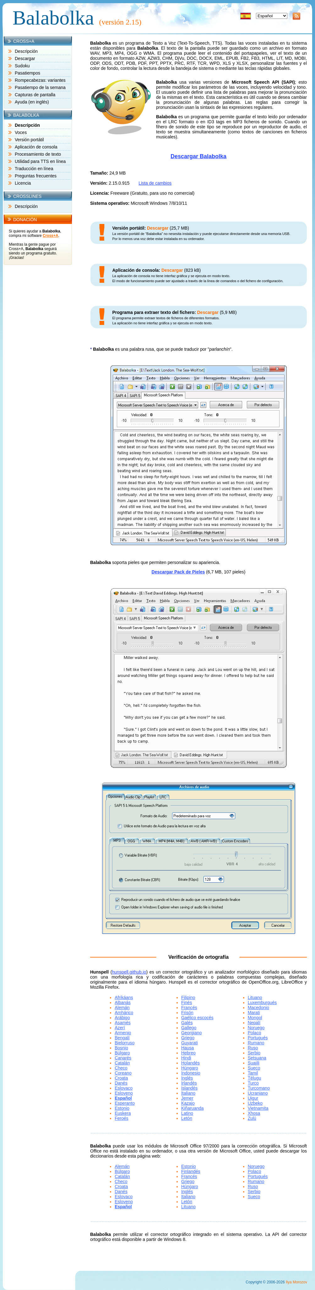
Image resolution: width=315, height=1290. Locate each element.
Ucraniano (258, 1093)
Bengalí (122, 1037)
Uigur (253, 1098)
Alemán (122, 1007)
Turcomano (259, 1088)
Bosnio (121, 1047)
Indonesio (190, 1072)
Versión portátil (29, 139)
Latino (187, 1113)
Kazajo (188, 1103)
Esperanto (125, 1103)
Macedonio (258, 1007)
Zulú (252, 1118)
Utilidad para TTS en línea (40, 161)
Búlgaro (122, 1052)
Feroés (121, 1118)
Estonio (122, 1108)
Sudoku (22, 65)
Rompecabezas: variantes (40, 80)
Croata (121, 1078)
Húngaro (189, 1067)
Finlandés (190, 1171)
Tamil (253, 1072)
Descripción (26, 51)
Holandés (190, 1062)
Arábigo (122, 1017)
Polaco (254, 1032)
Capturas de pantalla (35, 94)
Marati (254, 1012)
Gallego (188, 1027)
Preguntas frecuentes (36, 175)
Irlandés (189, 1083)
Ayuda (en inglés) (32, 101)
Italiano (188, 1093)
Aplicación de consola (36, 146)
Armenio (123, 1032)
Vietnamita (258, 1108)
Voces (21, 132)
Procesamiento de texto (38, 154)
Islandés (189, 1088)
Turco (253, 1083)
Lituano (255, 997)
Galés (187, 1022)
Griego (187, 1037)
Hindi (186, 1057)
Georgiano (191, 1032)
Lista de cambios (154, 183)
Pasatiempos (27, 72)
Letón (186, 1118)
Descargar (25, 58)
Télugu (254, 1078)
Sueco (254, 1067)
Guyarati (189, 1042)
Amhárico (124, 1012)
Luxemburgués (262, 1002)
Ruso (253, 1047)
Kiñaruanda (192, 1108)
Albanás (123, 1002)
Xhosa (254, 1113)
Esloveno (124, 1093)
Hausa (187, 1047)
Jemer (187, 1098)
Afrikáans (124, 997)
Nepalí (254, 1022)
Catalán (122, 1062)
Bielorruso (124, 1042)
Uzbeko (255, 1103)
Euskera (123, 1113)
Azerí (120, 1027)
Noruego (256, 1027)
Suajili (253, 1062)
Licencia (23, 183)
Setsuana (257, 1057)
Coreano (123, 1072)
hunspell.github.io (129, 971)
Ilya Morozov (296, 1282)
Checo (121, 1067)
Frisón (187, 1012)
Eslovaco (124, 1088)
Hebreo (188, 1052)
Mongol (255, 1017)
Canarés (123, 1057)
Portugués (258, 1037)
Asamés (123, 1022)
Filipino (188, 997)
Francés (189, 1007)
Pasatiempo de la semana (40, 87)
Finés (186, 1002)
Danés (121, 1083)
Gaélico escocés (197, 1017)
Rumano (256, 1042)
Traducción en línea (34, 168)
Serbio (254, 1052)
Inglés (187, 1078)
